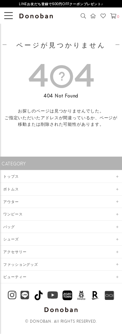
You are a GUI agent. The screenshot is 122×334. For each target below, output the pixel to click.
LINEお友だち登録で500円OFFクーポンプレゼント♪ (61, 3)
